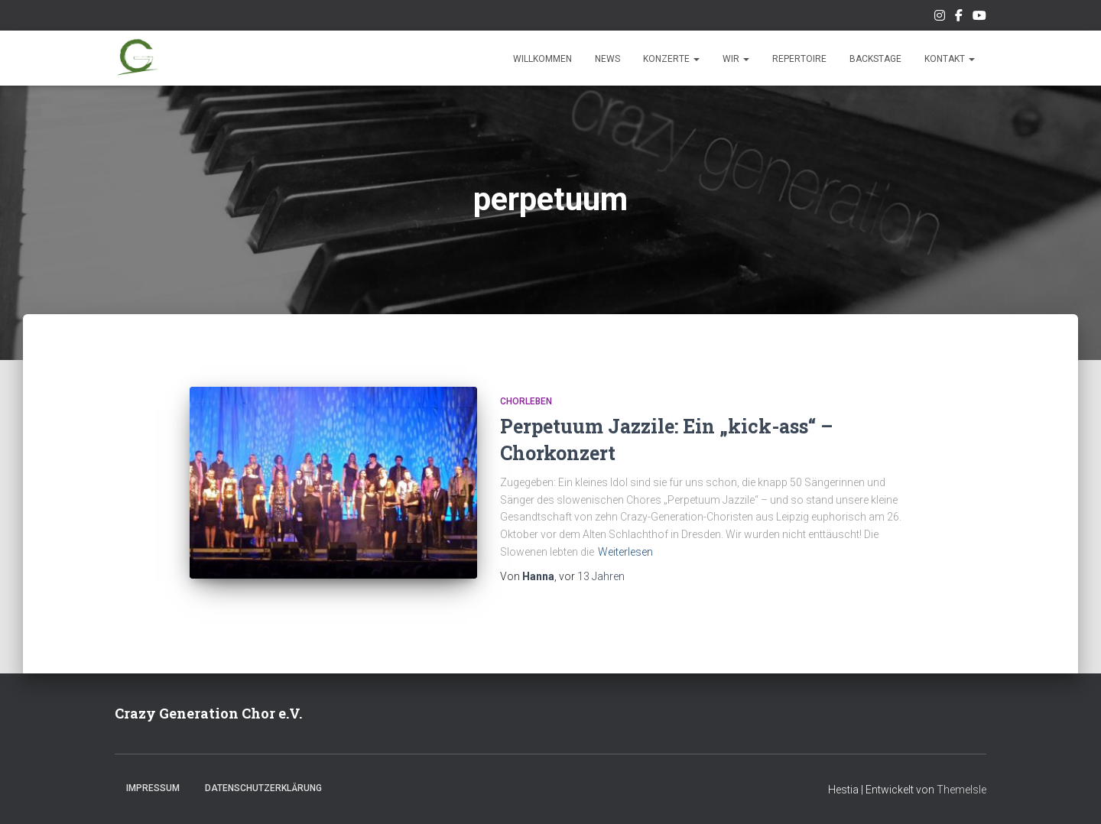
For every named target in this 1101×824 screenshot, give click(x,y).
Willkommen (542, 59)
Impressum (153, 788)
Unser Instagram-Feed (939, 17)
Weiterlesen (625, 552)
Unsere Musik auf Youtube (979, 17)
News (607, 59)
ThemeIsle (961, 789)
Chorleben (526, 401)
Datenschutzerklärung (263, 788)
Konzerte (671, 59)
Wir (736, 59)
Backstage (875, 59)
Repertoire (799, 59)
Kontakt (949, 59)
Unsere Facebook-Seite (959, 17)
